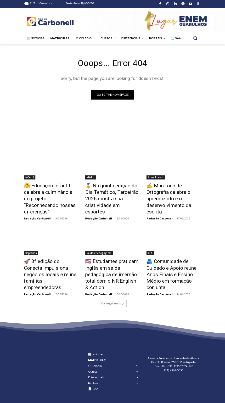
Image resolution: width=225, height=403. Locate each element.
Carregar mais (112, 281)
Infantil (29, 178)
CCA (150, 242)
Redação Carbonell (37, 207)
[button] (195, 38)
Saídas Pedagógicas (99, 242)
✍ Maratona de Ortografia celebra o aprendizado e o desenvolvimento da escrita (171, 191)
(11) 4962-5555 (174, 348)
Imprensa (31, 242)
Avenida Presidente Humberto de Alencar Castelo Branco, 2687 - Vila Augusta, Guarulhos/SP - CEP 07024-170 (174, 340)
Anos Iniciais (156, 178)
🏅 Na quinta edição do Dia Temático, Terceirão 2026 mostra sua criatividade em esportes (110, 194)
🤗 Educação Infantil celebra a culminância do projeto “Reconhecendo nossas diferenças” (51, 194)
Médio (90, 178)
